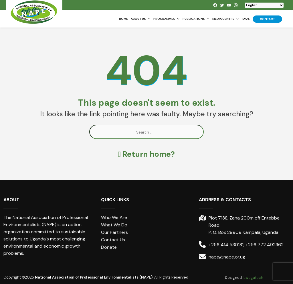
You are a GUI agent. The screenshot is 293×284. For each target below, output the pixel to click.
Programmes (166, 19)
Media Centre (225, 19)
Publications (196, 19)
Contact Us (113, 240)
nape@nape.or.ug (227, 257)
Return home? (146, 154)
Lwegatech (253, 277)
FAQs (246, 19)
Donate (109, 247)
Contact (267, 19)
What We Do (114, 225)
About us (141, 19)
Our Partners (114, 232)
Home (123, 19)
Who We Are (114, 217)
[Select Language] (264, 5)
